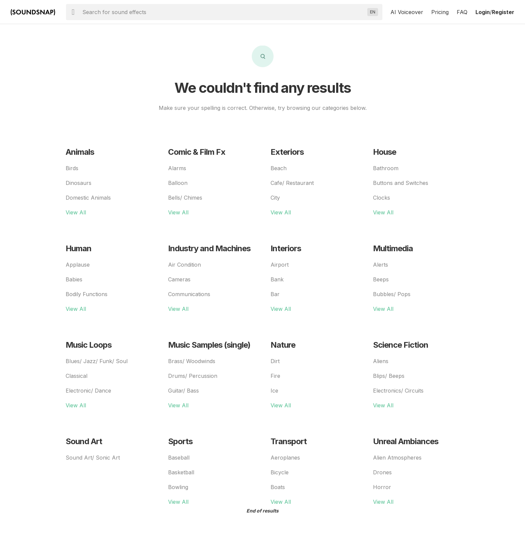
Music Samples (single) (209, 345)
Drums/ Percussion (192, 375)
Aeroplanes (285, 457)
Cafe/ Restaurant (292, 183)
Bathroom (385, 168)
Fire (275, 375)
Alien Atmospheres (397, 457)
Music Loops (88, 345)
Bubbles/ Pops (391, 294)
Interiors (286, 248)
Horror (382, 487)
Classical (76, 375)
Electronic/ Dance (88, 390)
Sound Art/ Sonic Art (93, 457)
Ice (274, 390)
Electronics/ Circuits (398, 390)
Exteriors (287, 152)
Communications (189, 294)
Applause (78, 264)
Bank (277, 279)
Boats (278, 487)
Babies (74, 279)
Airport (280, 264)
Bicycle (280, 472)
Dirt (275, 361)
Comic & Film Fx (196, 152)
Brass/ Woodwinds (191, 361)
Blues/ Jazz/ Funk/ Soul (97, 361)
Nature (283, 345)
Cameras (179, 279)
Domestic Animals (88, 197)
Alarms (177, 168)
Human (78, 248)
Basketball (181, 472)
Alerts (380, 264)
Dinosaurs (78, 183)
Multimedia (393, 248)
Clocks (381, 197)
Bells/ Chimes (185, 197)
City (275, 197)
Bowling (178, 487)
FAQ (462, 12)
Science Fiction (400, 345)
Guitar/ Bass (183, 390)
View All (76, 212)
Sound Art (84, 441)
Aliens (380, 361)
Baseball (179, 457)
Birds (72, 168)
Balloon (178, 183)
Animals (80, 152)
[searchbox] (223, 12)
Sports (180, 441)
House (384, 152)
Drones (382, 472)
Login (482, 12)
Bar (275, 294)
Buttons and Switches (400, 183)
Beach (279, 168)
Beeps (381, 279)
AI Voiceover (406, 12)
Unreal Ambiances (405, 441)
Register (503, 12)
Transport (289, 441)
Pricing (440, 12)
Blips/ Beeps (388, 375)
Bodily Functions (86, 294)
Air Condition (184, 264)
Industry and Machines (209, 248)
